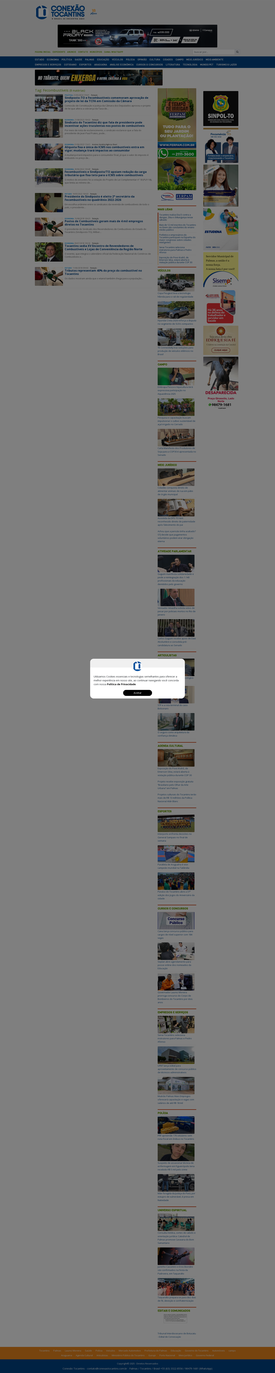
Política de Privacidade (121, 684)
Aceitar (138, 692)
